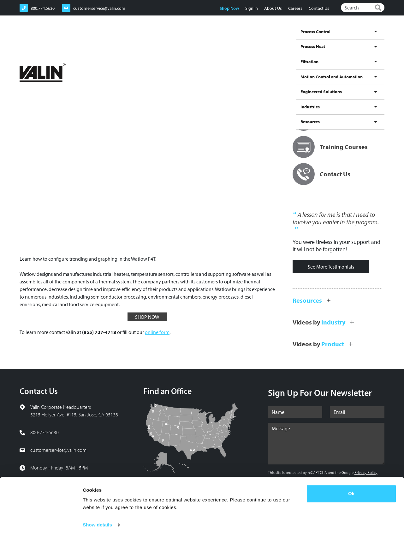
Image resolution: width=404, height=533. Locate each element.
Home (26, 60)
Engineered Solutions (314, 39)
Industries (348, 39)
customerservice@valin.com (58, 450)
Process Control (157, 39)
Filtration (214, 39)
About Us (272, 8)
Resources (372, 39)
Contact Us (318, 8)
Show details (97, 520)
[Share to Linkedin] (368, 60)
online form (157, 332)
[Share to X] (357, 60)
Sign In (251, 8)
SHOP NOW (147, 317)
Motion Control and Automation (258, 39)
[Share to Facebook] (346, 60)
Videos (64, 60)
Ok (351, 489)
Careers (295, 8)
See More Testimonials (331, 266)
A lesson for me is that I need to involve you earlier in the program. (336, 218)
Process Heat (189, 39)
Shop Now (228, 8)
